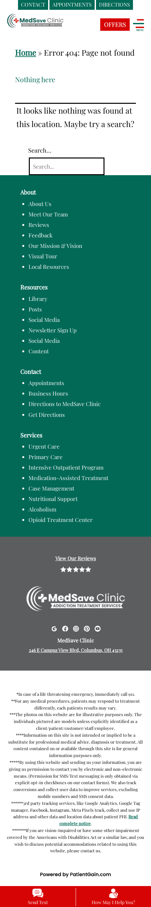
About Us (39, 203)
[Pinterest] (87, 628)
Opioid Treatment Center (60, 519)
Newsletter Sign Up (52, 330)
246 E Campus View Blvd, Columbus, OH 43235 (76, 650)
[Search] (66, 166)
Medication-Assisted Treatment (68, 477)
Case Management (51, 488)
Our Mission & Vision (55, 245)
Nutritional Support (53, 498)
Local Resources (48, 266)
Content (38, 351)
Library (37, 298)
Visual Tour (42, 256)
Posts (35, 309)
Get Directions (46, 414)
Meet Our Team (48, 214)
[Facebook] (65, 628)
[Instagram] (76, 628)
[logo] (47, 26)
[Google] (54, 628)
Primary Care (45, 456)
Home (25, 52)
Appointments (46, 382)
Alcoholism (42, 509)
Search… (39, 150)
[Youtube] (98, 628)
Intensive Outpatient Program (66, 467)
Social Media (44, 319)
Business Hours (48, 393)
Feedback (40, 235)
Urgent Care (44, 446)
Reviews (38, 224)
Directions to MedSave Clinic (64, 403)
